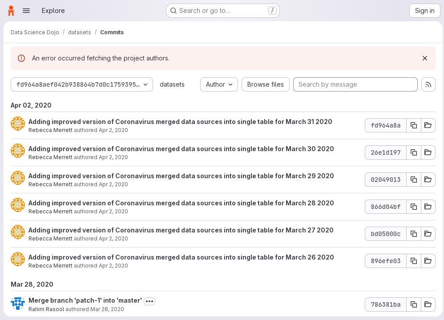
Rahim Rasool (46, 309)
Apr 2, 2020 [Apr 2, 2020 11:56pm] (113, 130)
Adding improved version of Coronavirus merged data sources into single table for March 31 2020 (180, 121)
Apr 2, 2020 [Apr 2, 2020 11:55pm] (113, 211)
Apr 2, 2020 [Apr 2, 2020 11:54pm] (113, 265)
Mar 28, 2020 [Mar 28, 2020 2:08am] (107, 309)
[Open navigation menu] (26, 11)
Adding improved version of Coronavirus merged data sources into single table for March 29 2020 (181, 176)
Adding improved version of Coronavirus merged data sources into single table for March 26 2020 (181, 257)
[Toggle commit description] (149, 301)
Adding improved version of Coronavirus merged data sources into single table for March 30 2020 (181, 148)
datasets (172, 84)
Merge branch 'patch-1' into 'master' (85, 300)
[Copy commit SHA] (411, 125)
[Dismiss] (422, 58)
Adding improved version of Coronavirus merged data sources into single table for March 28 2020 (181, 203)
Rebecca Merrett (50, 130)
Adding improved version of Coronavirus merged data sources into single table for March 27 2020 (181, 230)
